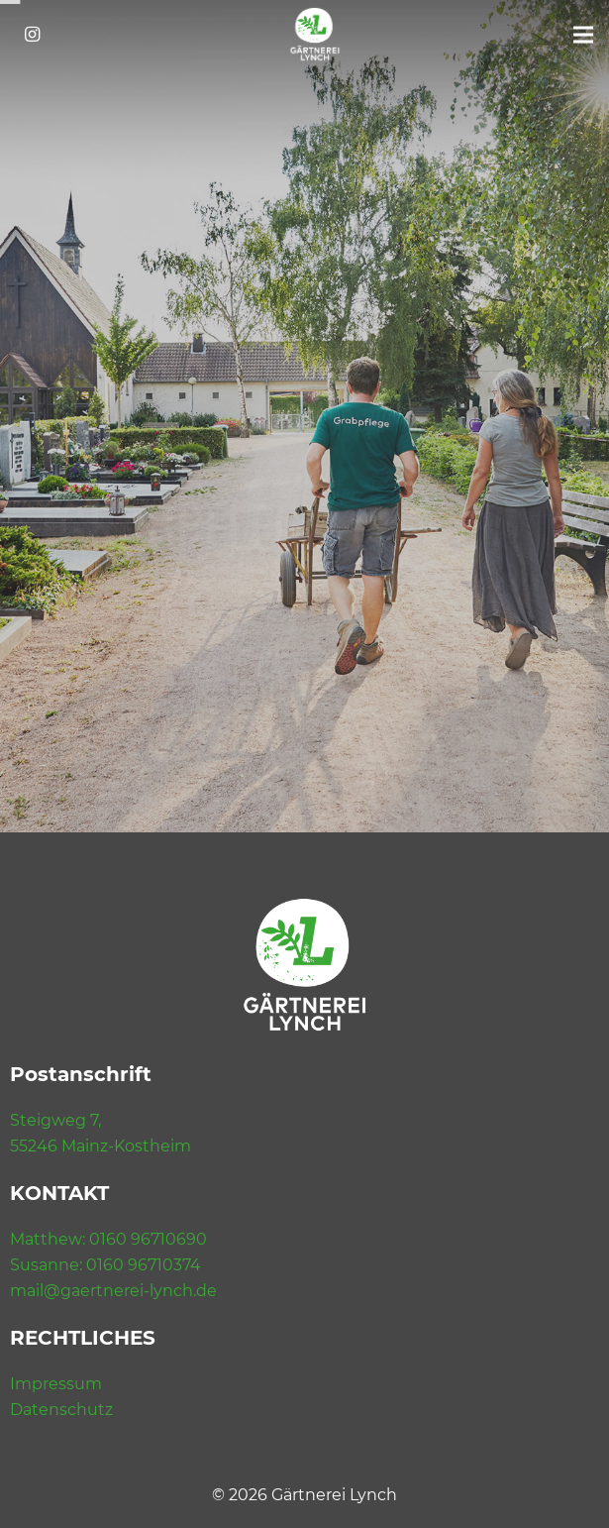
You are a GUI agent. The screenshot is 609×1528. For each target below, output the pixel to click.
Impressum (56, 1383)
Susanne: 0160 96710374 (105, 1264)
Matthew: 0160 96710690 (108, 1239)
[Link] (315, 34)
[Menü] (583, 34)
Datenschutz (61, 1409)
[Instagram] (32, 35)
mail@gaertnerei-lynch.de (113, 1290)
